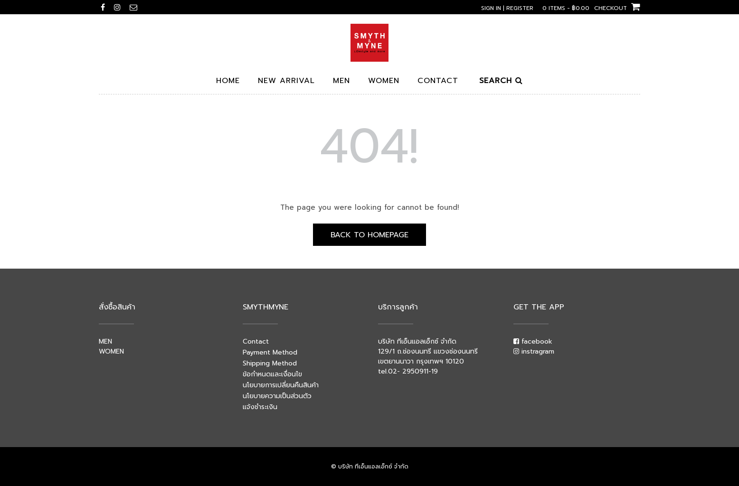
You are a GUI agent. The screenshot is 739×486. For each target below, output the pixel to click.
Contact (437, 81)
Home (228, 81)
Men (341, 81)
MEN (105, 341)
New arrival (286, 81)
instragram (533, 351)
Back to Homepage (369, 235)
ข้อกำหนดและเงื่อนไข (272, 374)
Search (501, 81)
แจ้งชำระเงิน (260, 407)
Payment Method (270, 352)
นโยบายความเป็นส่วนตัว (277, 396)
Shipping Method (270, 363)
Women (383, 81)
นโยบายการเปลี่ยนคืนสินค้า (281, 385)
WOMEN (111, 351)
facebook (532, 341)
